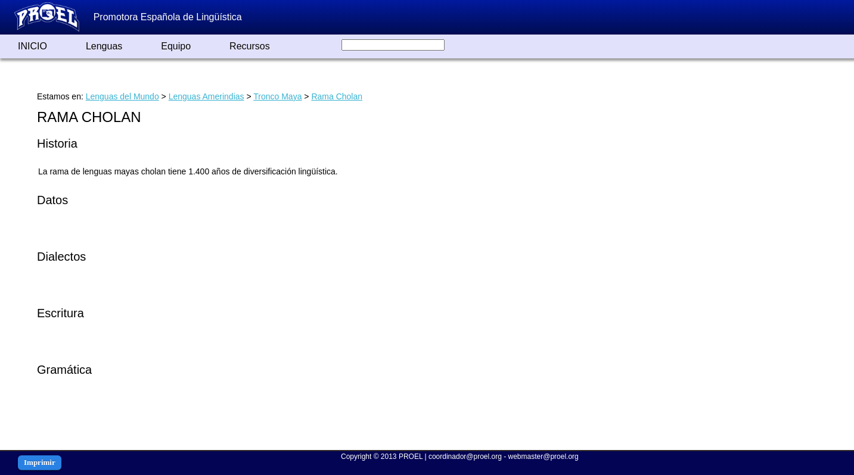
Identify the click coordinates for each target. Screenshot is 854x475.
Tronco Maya (277, 96)
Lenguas (104, 46)
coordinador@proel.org (465, 456)
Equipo (176, 46)
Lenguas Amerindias (206, 96)
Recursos (249, 46)
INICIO (32, 46)
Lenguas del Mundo (122, 96)
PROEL (411, 456)
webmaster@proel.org (543, 456)
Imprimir (39, 462)
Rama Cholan (336, 96)
